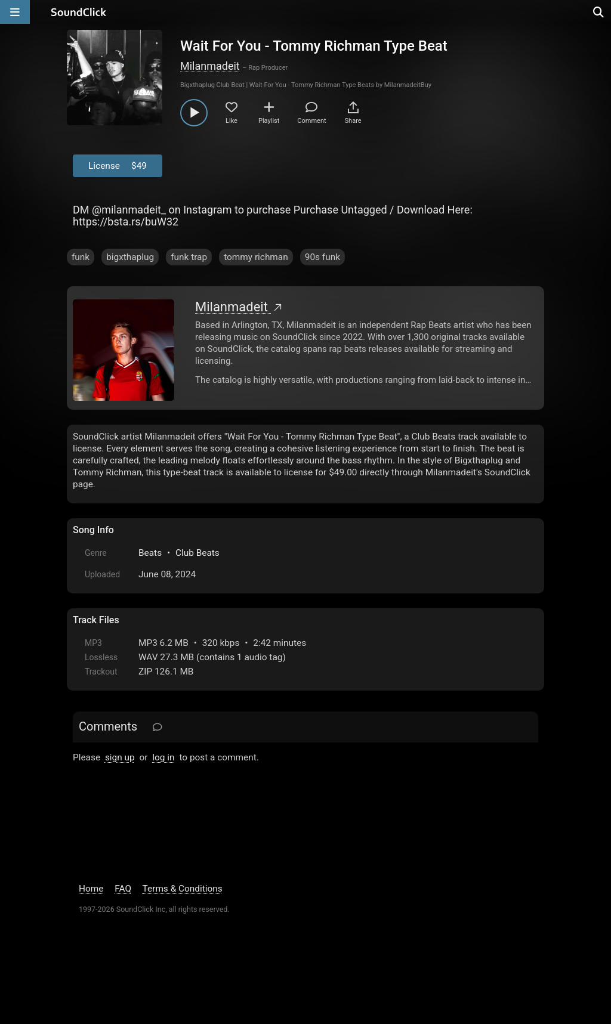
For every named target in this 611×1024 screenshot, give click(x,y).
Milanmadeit (210, 66)
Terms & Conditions (183, 888)
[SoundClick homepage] (79, 12)
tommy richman (256, 257)
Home (91, 888)
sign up (120, 757)
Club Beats (197, 552)
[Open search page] (599, 12)
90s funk (322, 257)
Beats (150, 552)
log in (163, 757)
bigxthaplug (130, 257)
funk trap (189, 257)
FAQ (123, 888)
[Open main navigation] (15, 12)
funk (81, 257)
